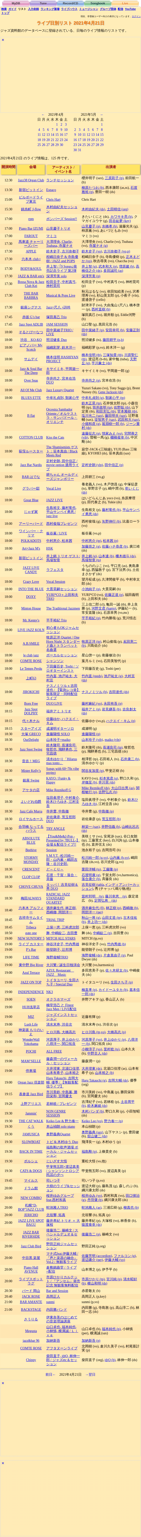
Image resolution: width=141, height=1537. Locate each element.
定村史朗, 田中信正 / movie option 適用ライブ (62, 465)
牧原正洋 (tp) (91, 641)
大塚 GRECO (31, 734)
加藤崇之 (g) (91, 546)
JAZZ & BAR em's (31, 276)
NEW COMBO (31, 1198)
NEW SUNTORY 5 (31, 938)
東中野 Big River (31, 965)
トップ (5, 12)
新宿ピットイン (31, 190)
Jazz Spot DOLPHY (31, 711)
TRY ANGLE (55, 829)
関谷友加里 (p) (93, 771)
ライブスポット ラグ (31, 1281)
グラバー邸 (31, 488)
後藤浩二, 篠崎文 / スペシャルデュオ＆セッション (62, 1234)
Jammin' (31, 1113)
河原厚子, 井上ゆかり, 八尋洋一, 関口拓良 (63, 1042)
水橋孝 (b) (109, 226)
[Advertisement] (70, 77)
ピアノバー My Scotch (31, 347)
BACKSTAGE (31, 1310)
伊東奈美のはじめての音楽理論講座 (61, 1319)
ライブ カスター (31, 944)
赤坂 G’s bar (31, 317)
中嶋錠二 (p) (102, 933)
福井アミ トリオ (58, 711)
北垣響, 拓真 (55, 1215)
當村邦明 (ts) (92, 896)
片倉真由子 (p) (114, 955)
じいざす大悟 (56, 1161)
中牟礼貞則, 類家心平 (62, 398)
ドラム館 (31, 1188)
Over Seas (31, 380)
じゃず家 (31, 512)
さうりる (31, 1319)
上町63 (31, 678)
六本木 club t (31, 259)
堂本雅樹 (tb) (127, 411)
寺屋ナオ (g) (98, 246)
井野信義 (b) (110, 827)
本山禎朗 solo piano (60, 1126)
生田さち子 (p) (122, 982)
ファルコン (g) (125, 1256)
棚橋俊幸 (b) (119, 437)
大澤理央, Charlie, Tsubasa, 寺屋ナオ (59, 244)
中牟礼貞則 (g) (93, 398)
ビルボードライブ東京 (31, 199)
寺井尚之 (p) (91, 380)
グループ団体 (108, 8)
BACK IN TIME (31, 1151)
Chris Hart (53, 199)
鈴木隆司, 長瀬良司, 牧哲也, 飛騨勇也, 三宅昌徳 (61, 749)
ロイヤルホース (31, 819)
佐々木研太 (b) (116, 970)
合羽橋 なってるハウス (31, 829)
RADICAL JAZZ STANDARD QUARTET (58, 898)
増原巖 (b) (126, 266)
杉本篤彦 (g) (108, 778)
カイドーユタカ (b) (112, 990)
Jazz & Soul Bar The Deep (31, 371)
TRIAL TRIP (55, 920)
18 (39, 140)
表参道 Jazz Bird (31, 1094)
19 (43, 140)
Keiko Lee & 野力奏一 (62, 1121)
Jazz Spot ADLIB (31, 324)
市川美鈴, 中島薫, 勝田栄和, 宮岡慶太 (61, 1094)
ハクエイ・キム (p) (120, 721)
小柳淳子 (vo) (92, 1049)
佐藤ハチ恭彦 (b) (114, 546)
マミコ (51, 236)
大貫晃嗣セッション (61, 589)
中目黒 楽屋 (31, 1258)
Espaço (51, 190)
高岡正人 (53, 1296)
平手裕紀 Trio (56, 620)
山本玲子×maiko (58, 740)
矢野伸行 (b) (111, 521)
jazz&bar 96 (31, 1340)
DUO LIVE (54, 703)
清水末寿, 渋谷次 (59, 1024)
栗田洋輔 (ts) (91, 869)
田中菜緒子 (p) (93, 330)
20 (48, 140)
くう (30, 1126)
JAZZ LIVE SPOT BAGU (31, 1223)
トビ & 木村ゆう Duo (62, 1142)
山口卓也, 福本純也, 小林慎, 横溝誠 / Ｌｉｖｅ (62, 1331)
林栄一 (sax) (91, 827)
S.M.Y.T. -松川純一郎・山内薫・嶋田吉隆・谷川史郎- (61, 860)
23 (61, 140)
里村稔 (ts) (111, 1049)
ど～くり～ (55, 869)
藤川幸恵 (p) (115, 896)
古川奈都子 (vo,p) (117, 251)
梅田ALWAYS (31, 898)
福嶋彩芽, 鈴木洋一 (61, 347)
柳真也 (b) (131, 1207)
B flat (31, 416)
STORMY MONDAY (31, 860)
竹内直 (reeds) (92, 676)
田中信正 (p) (114, 465)
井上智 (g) (89, 266)
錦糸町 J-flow (31, 209)
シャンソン (55, 661)
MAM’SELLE (31, 1061)
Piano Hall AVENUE (31, 1270)
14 (52, 135)
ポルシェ (31, 1161)
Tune (43, 3)
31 (79, 150)
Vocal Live (53, 488)
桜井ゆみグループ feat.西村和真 (60, 1198)
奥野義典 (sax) (92, 1132)
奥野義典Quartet (58, 1134)
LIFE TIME (31, 957)
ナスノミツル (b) (94, 692)
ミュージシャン (88, 8)
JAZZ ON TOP (31, 982)
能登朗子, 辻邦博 (59, 949)
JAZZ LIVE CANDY (31, 570)
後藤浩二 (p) (91, 1234)
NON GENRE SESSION (56, 1114)
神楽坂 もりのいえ (31, 1032)
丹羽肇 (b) (94, 1200)
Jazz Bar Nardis (31, 465)
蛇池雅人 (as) (91, 1207)
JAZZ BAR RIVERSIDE (31, 1234)
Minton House (31, 608)
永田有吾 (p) (113, 703)
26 (43, 145)
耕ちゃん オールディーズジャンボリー (62, 477)
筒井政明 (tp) (102, 407)
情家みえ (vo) (112, 433)
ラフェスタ (55, 570)
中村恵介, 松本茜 (59, 541)
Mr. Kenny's (31, 620)
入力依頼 (33, 8)
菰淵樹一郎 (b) (113, 424)
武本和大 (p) (107, 266)
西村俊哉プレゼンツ (61, 524)
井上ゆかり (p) (115, 1039)
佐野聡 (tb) (122, 407)
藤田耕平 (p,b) (113, 340)
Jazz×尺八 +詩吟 (58, 307)
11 (39, 135)
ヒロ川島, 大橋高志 (61, 1032)
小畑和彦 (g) (91, 424)
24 (66, 140)
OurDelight (31, 740)
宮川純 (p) (113, 1279)
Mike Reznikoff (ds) (95, 788)
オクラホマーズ (58, 999)
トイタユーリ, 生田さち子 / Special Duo (62, 982)
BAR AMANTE (31, 1302)
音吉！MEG (31, 761)
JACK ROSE (31, 1296)
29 (57, 145)
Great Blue (31, 500)
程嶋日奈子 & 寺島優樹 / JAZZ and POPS (62, 259)
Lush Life (31, 1024)
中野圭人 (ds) (97, 1053)
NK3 (49, 992)
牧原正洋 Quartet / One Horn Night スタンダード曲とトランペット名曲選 (63, 644)
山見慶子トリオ (58, 228)
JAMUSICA (31, 1134)
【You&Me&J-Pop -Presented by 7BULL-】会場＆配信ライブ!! (63, 840)
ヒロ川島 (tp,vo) (93, 1032)
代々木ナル (31, 721)
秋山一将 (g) (91, 918)
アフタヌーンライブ (61, 1348)
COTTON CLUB (31, 437)
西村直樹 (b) (101, 309)
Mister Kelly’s (31, 771)
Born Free (31, 703)
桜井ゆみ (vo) (92, 1196)
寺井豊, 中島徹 (57, 811)
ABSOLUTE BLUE (31, 840)
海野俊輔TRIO (57, 957)
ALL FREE (54, 1051)
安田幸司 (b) (114, 330)
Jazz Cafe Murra (31, 811)
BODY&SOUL (31, 269)
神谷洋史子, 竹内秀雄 (62, 944)
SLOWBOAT (31, 1142)
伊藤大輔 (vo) (115, 1260)
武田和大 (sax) (128, 419)
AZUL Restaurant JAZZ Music (60, 973)
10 (66, 130)
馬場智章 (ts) (91, 560)
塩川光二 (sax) (92, 416)
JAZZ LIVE (54, 500)
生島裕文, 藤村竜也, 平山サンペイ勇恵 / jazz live (61, 512)
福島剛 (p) (89, 1151)
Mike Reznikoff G (58, 790)
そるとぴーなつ (31, 332)
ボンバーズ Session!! (61, 219)
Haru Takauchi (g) (94, 1080)
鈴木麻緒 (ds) (97, 1106)
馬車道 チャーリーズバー (31, 244)
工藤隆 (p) (110, 869)
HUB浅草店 (31, 1007)
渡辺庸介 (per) (92, 1260)
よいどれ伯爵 (31, 802)
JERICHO (31, 1215)
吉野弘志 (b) (107, 792)
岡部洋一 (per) (92, 912)
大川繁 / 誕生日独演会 (63, 965)
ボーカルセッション (61, 655)
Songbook (98, 3)
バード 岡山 (31, 1291)
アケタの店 (31, 790)
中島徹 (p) (106, 811)
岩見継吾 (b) (111, 709)
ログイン (136, 16)
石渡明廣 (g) (91, 875)
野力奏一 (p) (113, 1121)
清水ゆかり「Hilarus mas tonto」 (61, 761)
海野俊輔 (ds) (92, 955)
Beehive (31, 850)
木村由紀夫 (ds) (93, 209)
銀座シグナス (31, 307)
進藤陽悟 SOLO (58, 734)
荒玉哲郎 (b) (111, 819)
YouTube (130, 8)
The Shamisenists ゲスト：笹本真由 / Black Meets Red (62, 451)
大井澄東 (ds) (92, 1068)
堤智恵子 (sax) (105, 419)
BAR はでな (31, 477)
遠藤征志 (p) (91, 433)
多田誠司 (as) (113, 271)
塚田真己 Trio (56, 317)
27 (48, 145)
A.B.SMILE (31, 643)
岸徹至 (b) (89, 782)
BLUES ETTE (31, 398)
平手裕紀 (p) (91, 618)
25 (39, 145)
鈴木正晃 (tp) (91, 403)
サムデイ (31, 359)
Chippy (31, 1360)
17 (66, 135)
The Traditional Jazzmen (63, 608)
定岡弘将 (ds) (105, 900)
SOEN (30, 999)
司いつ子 (53, 1180)
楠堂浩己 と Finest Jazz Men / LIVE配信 (61, 1007)
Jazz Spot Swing (31, 749)
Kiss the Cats (55, 437)
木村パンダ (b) (93, 1111)
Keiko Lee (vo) (92, 1121)
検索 (4, 8)
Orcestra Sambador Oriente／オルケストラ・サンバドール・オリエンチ (61, 416)
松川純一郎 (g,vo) (95, 858)
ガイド (12, 8)
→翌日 (90, 1374)
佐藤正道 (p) (114, 595)
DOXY (31, 597)
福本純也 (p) (111, 1329)
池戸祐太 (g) (113, 676)
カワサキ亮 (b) (121, 217)
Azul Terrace (31, 973)
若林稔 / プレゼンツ (61, 1104)
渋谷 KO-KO (31, 340)
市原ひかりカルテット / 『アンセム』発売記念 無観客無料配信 (63, 1281)
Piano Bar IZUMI (31, 228)
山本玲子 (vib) (92, 740)
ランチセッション (60, 180)
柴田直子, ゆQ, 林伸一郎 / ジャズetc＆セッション (63, 1360)
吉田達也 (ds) (119, 692)
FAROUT (31, 236)
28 (52, 145)
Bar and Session (57, 1291)
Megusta (31, 1331)
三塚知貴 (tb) (112, 355)
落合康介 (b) (91, 879)
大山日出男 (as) (122, 788)
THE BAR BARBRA (31, 296)
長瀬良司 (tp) (112, 747)
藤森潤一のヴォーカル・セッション (61, 1061)
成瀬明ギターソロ (60, 728)
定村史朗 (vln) (92, 465)
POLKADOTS (31, 541)
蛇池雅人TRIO (57, 1207)
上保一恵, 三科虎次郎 (62, 927)
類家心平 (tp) (115, 398)
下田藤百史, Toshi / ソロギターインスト (62, 668)
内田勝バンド (56, 1310)
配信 (120, 8)
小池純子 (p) (91, 589)
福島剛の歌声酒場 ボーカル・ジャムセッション (62, 1151)
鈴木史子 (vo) (92, 251)
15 (57, 135)
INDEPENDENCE (31, 992)
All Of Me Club (31, 390)
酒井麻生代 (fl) (93, 908)
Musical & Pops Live (60, 295)
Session (51, 850)
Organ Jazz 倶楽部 (31, 1082)
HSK (49, 548)
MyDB (16, 3)
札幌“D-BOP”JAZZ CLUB (31, 1207)
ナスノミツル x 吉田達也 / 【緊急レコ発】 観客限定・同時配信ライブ (63, 692)
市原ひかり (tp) (93, 1279)
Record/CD (70, 3)
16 (61, 135)
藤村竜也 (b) (111, 510)
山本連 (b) (106, 556)
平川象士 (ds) (102, 363)
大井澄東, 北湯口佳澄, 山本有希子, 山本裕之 (63, 1071)
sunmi (50, 1302)
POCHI (31, 1051)
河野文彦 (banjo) (104, 608)
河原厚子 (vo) (92, 1039)
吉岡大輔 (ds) (118, 1080)
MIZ (31, 1017)
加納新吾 (53, 1340)
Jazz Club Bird (31, 1246)
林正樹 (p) (113, 908)
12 (43, 135)
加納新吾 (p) (91, 1340)
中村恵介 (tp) (91, 541)
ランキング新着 (50, 8)
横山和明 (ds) (97, 1283)
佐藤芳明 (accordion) (97, 1256)
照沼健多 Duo (56, 340)
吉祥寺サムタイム (31, 920)
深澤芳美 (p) (91, 276)
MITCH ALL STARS (60, 938)
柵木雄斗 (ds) (126, 556)
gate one (31, 933)
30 (61, 145)
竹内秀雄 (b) (116, 944)
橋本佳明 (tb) (91, 355)
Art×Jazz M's (31, 548)
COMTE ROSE (31, 661)
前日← (51, 1374)
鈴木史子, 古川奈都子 (62, 251)
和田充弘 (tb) (106, 411)
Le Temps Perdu (31, 669)
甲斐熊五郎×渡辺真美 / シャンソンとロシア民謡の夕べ (62, 1171)
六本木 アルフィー (31, 910)
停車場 (31, 1071)
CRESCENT (31, 869)
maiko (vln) (113, 740)
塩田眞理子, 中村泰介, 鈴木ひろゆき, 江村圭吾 (63, 802)
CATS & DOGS (31, 1171)
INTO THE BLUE (31, 589)
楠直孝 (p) (89, 990)
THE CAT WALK (31, 1121)
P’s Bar (31, 949)
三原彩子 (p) (114, 178)
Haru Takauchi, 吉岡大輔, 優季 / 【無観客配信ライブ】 (62, 1082)
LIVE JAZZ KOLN (31, 630)
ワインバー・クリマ (31, 533)
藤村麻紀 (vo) (92, 703)
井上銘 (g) (89, 556)
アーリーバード (31, 524)
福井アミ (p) (91, 709)
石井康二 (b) (129, 759)
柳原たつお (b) (93, 188)
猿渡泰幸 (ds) (92, 1225)
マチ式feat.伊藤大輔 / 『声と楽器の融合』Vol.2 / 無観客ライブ (62, 1258)
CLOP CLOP (31, 877)
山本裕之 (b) (104, 1073)
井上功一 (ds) (97, 922)
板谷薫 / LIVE (56, 533)
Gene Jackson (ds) (110, 392)
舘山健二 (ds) (97, 1136)
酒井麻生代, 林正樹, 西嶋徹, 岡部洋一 (61, 910)
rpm (31, 219)
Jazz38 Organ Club (31, 180)
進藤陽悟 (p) (91, 734)
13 (48, 135)
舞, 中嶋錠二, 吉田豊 (61, 933)
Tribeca (31, 927)
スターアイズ (31, 728)
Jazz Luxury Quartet (60, 390)
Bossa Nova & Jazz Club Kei (31, 284)
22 (57, 140)
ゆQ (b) (110, 1360)
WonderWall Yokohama (31, 1042)
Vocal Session (55, 582)
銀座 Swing (31, 780)
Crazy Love (31, 582)
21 (52, 140)
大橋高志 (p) (116, 1032)
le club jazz (31, 655)
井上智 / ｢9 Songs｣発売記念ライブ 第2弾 (61, 269)
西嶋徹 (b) (130, 908)
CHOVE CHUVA (31, 887)
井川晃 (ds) (106, 782)
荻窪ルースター (31, 451)
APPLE (31, 251)
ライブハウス (69, 8)
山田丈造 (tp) (111, 918)
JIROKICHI (31, 692)
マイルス (31, 1180)
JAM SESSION (57, 324)
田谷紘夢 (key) (120, 221)
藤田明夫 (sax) (115, 416)
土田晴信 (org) (117, 209)
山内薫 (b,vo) (119, 858)
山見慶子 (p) (91, 226)
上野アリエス (31, 1104)
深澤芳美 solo (56, 276)
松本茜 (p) (110, 541)
